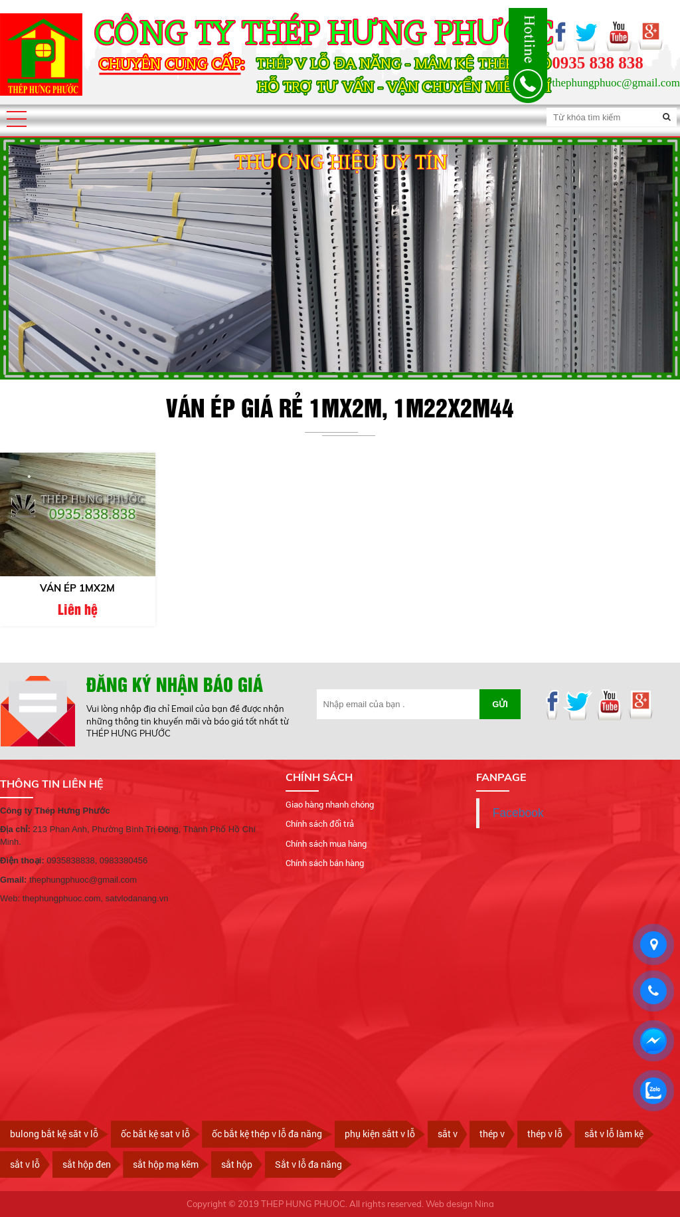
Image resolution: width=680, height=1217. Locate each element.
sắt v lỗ (25, 1164)
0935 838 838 (597, 63)
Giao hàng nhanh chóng (330, 804)
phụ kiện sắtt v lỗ (380, 1134)
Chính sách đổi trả (320, 824)
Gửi (500, 705)
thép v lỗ (544, 1134)
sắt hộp (236, 1164)
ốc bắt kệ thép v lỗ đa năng (267, 1134)
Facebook (518, 813)
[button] (17, 119)
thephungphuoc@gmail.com (616, 82)
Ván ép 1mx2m (77, 588)
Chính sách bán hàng (325, 863)
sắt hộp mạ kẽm (166, 1164)
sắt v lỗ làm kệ (613, 1134)
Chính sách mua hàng (326, 843)
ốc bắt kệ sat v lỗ (155, 1134)
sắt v (448, 1134)
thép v (492, 1134)
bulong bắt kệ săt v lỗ (54, 1134)
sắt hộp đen (86, 1164)
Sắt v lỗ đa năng (308, 1164)
